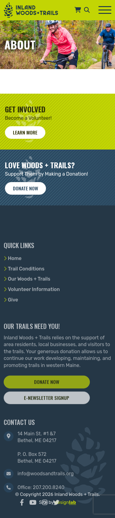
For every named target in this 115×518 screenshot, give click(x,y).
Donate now (25, 188)
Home (15, 270)
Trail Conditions (26, 280)
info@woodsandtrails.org (45, 490)
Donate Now (46, 397)
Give (13, 311)
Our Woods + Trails (29, 291)
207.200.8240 (48, 503)
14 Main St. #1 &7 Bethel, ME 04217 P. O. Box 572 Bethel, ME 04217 (36, 463)
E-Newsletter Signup (46, 412)
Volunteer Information (34, 301)
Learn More (25, 132)
